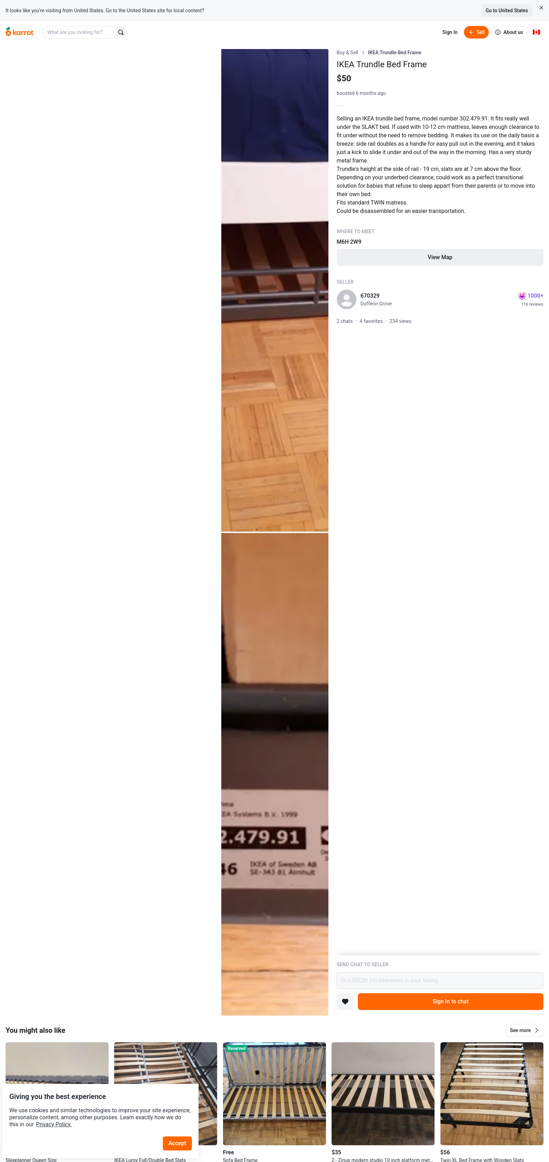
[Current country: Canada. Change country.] (536, 32)
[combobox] (79, 32)
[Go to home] (20, 32)
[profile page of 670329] (346, 299)
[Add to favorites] (345, 1001)
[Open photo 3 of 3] (274, 774)
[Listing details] (440, 502)
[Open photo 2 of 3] (274, 290)
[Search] (121, 32)
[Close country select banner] (541, 8)
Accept (181, 1126)
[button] (524, 1030)
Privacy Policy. (95, 1108)
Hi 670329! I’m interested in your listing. (440, 980)
